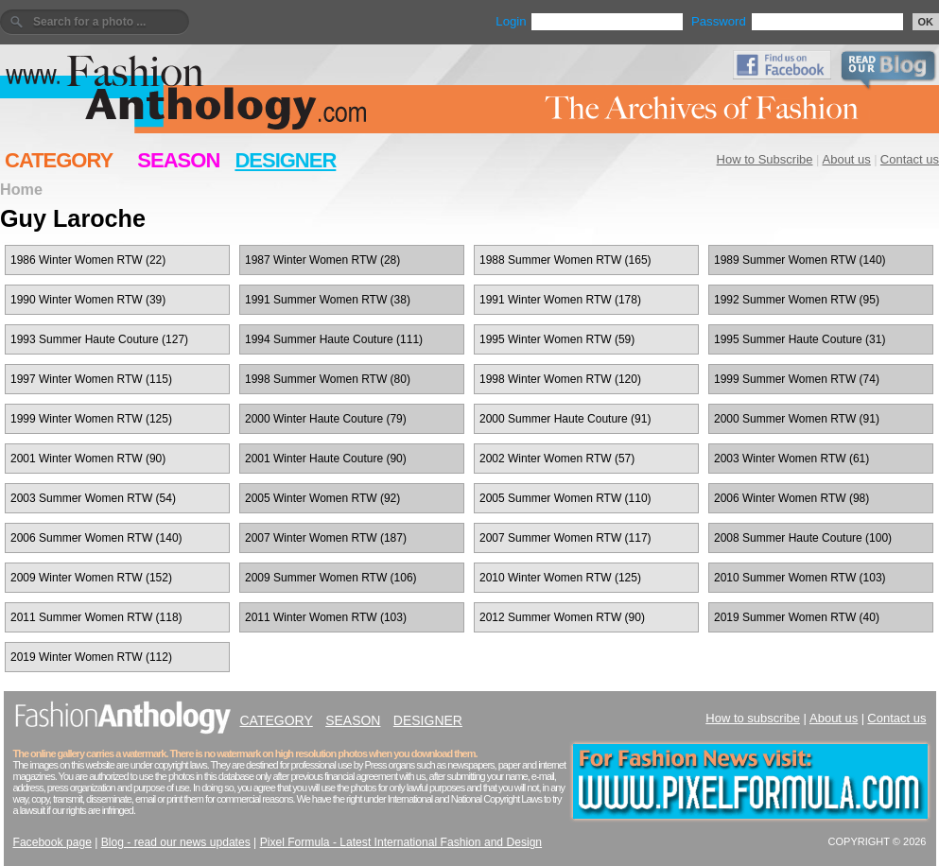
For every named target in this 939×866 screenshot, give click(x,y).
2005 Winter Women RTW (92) (322, 498)
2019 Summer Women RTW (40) (796, 617)
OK (926, 21)
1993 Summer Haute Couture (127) (99, 339)
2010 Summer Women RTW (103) (800, 577)
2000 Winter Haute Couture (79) (326, 418)
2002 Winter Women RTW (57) (557, 458)
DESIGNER (285, 160)
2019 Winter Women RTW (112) (91, 657)
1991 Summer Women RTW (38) (327, 299)
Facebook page (52, 842)
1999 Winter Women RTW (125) (91, 418)
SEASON (178, 160)
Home (21, 189)
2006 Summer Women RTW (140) (96, 538)
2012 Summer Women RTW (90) (562, 617)
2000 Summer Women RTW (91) (796, 418)
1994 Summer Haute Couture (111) (334, 339)
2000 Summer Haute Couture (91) (565, 418)
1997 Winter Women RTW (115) (91, 379)
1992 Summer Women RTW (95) (796, 299)
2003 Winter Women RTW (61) (791, 458)
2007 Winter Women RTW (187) (326, 538)
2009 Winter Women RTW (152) (91, 577)
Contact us (909, 159)
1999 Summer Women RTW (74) (796, 379)
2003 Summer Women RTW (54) (93, 498)
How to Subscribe (765, 159)
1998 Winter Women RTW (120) (560, 379)
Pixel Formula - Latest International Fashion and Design (401, 842)
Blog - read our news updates (176, 842)
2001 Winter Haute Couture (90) (326, 458)
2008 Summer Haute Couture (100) (803, 538)
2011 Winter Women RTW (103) (326, 617)
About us (847, 159)
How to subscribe (752, 718)
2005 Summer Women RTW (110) (565, 498)
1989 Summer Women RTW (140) (800, 260)
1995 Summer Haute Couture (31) (799, 339)
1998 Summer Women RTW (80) (327, 379)
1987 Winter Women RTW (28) (322, 260)
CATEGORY (59, 160)
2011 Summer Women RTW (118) (96, 617)
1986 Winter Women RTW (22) (87, 260)
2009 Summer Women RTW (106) (331, 577)
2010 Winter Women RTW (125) (560, 577)
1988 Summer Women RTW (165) (565, 260)
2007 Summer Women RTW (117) (565, 538)
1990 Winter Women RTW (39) (87, 299)
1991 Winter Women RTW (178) (560, 299)
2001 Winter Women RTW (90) (87, 458)
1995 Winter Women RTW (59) (557, 339)
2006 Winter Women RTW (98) (791, 498)
